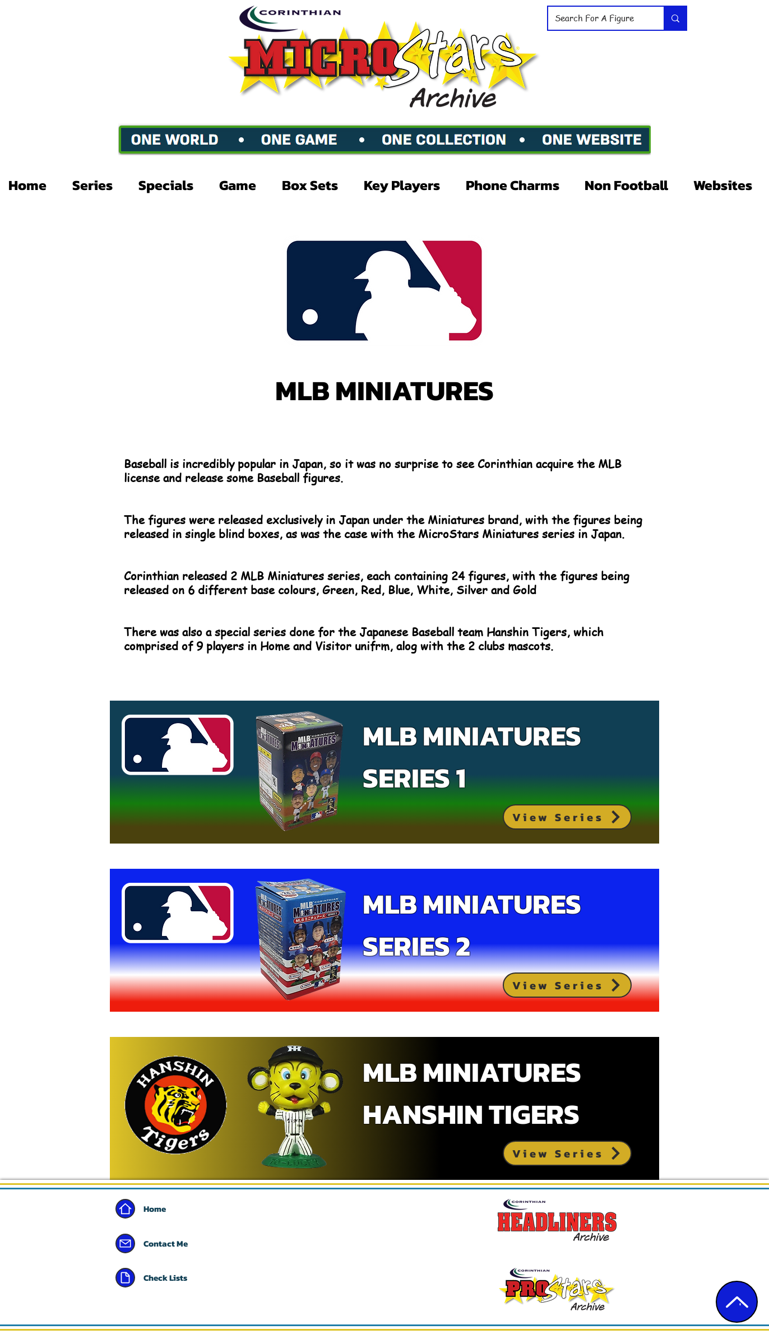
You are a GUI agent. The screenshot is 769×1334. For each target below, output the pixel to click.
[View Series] (567, 817)
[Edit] (737, 1302)
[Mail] (125, 1243)
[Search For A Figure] (597, 18)
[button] (97, 185)
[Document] (125, 1277)
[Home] (125, 1209)
